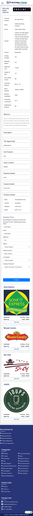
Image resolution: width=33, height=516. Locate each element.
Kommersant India (5, 433)
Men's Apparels (22, 473)
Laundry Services (23, 471)
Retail (20, 456)
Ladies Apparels (6, 463)
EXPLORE (16, 322)
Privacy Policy (5, 491)
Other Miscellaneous (7, 476)
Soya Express (9, 287)
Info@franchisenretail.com (9, 504)
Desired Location (7, 250)
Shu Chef (7, 355)
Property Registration (6, 440)
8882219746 (18, 210)
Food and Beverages (24, 453)
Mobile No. (6, 237)
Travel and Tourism (23, 463)
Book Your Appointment (7, 443)
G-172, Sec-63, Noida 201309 (9, 502)
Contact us (5, 489)
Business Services (23, 458)
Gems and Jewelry (6, 468)
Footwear (4, 456)
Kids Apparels (5, 471)
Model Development (6, 438)
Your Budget (6, 257)
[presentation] (16, 273)
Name (5, 223)
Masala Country (10, 328)
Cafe (3, 461)
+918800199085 (6, 506)
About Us (4, 486)
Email (5, 230)
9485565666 (18, 206)
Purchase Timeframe (8, 264)
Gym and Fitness (23, 468)
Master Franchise (6, 473)
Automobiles (5, 458)
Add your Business (5, 436)
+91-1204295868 (6, 509)
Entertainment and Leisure (8, 466)
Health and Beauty (23, 461)
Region (5, 243)
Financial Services (23, 466)
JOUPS (6, 384)
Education (4, 453)
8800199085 (7, 188)
